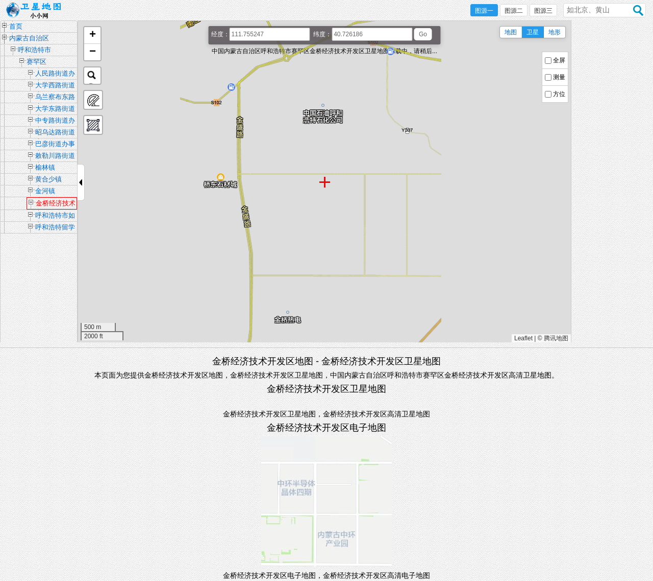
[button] (92, 35)
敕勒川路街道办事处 (55, 156)
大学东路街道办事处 (55, 109)
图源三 (543, 10)
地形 (554, 32)
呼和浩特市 (34, 50)
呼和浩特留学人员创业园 (55, 228)
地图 (511, 32)
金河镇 (45, 191)
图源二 (514, 10)
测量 (559, 77)
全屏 (559, 60)
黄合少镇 (48, 179)
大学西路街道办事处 (55, 86)
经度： (220, 34)
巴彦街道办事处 (55, 145)
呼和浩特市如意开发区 (55, 216)
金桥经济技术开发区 (56, 204)
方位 (559, 94)
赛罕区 (36, 61)
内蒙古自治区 (29, 38)
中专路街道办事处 (55, 121)
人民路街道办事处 (55, 74)
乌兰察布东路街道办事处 (55, 98)
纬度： (322, 34)
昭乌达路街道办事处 (55, 133)
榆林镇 (45, 167)
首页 (15, 26)
